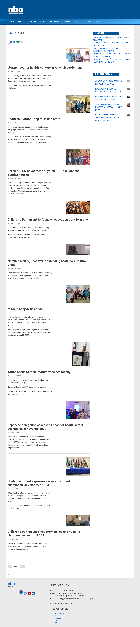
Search (98, 21)
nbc (11, 583)
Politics (21, 21)
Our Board (58, 618)
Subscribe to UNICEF (8, 574)
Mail (56, 622)
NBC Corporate (59, 613)
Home (12, 21)
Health (42, 21)
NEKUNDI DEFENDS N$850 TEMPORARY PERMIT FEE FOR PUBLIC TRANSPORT (107, 117)
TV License (58, 616)
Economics (32, 21)
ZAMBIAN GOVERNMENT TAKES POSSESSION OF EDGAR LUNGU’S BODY (108, 107)
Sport (78, 21)
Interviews (67, 21)
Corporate (87, 21)
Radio (56, 620)
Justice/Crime (54, 21)
